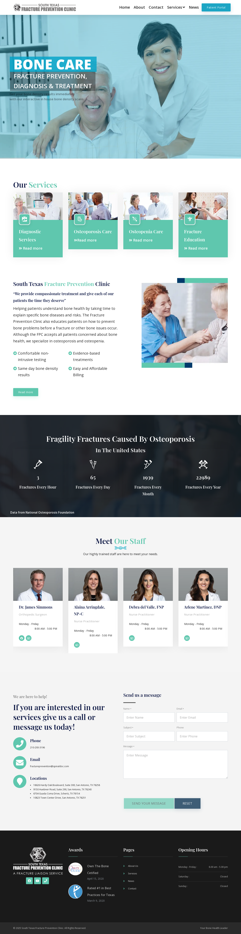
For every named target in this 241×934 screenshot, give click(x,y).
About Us (133, 866)
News (194, 7)
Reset (187, 803)
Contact (156, 7)
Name (127, 708)
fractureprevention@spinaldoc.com (49, 766)
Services (176, 7)
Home (124, 7)
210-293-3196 (37, 747)
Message (128, 746)
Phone (35, 740)
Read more (30, 248)
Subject (128, 727)
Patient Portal (216, 7)
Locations (38, 778)
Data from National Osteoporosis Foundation (42, 512)
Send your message (149, 803)
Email (35, 759)
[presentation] (152, 789)
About (139, 7)
